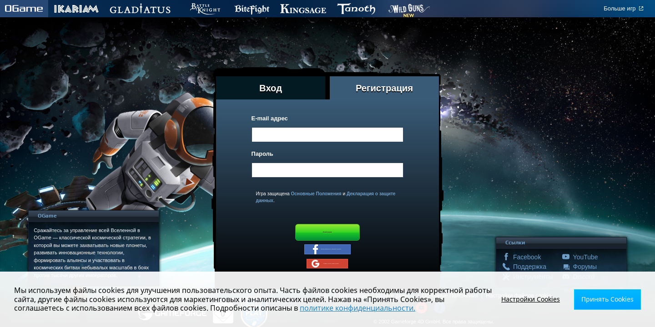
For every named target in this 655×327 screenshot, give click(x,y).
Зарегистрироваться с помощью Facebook (327, 258)
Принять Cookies (611, 299)
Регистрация (327, 234)
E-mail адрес (270, 118)
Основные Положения (316, 193)
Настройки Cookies (542, 299)
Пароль (262, 153)
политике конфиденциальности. (300, 308)
